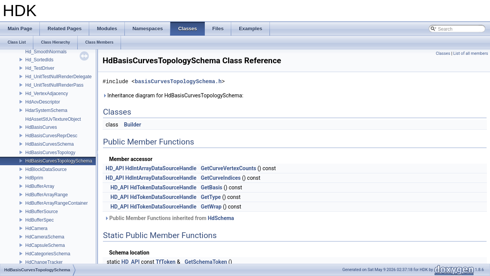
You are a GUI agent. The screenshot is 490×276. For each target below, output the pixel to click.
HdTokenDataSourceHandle (163, 187)
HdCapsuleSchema (45, 245)
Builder (132, 125)
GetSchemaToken (206, 262)
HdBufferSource (41, 211)
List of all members (470, 53)
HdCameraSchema (44, 237)
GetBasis (211, 187)
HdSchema (221, 218)
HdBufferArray (39, 186)
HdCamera (36, 228)
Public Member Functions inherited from (169, 218)
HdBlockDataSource (46, 169)
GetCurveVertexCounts (228, 168)
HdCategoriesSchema (47, 253)
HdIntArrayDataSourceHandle (160, 168)
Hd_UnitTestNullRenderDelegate (58, 76)
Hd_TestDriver (39, 68)
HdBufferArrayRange (46, 194)
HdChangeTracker (44, 262)
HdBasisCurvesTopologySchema (58, 161)
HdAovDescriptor (42, 102)
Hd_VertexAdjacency (46, 93)
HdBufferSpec (39, 220)
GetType (210, 197)
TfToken (166, 262)
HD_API (115, 168)
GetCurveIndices (220, 178)
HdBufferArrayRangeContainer (56, 203)
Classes (443, 53)
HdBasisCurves (41, 127)
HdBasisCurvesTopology (50, 152)
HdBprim (34, 178)
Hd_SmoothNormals (46, 51)
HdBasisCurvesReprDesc (51, 135)
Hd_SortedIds (39, 59)
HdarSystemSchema (46, 110)
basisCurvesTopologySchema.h (178, 81)
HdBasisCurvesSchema (49, 144)
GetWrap (211, 207)
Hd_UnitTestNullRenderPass (54, 85)
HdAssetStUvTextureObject (53, 119)
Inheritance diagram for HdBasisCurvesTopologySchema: (173, 95)
